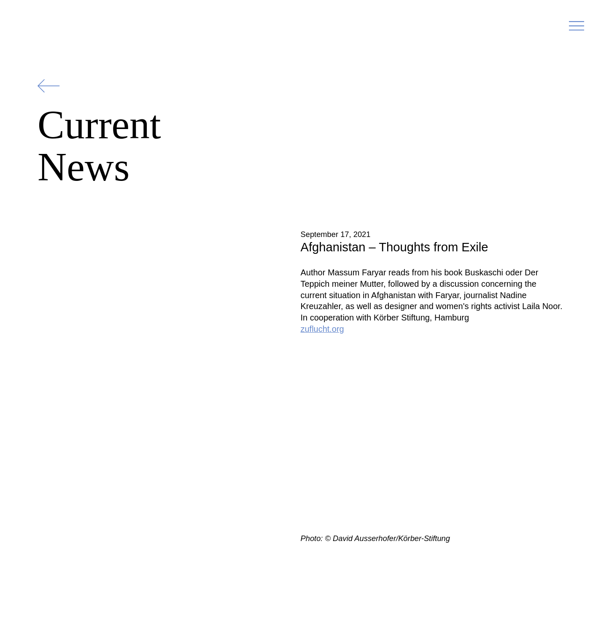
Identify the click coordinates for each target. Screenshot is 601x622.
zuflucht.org (322, 329)
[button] (576, 28)
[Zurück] (48, 85)
